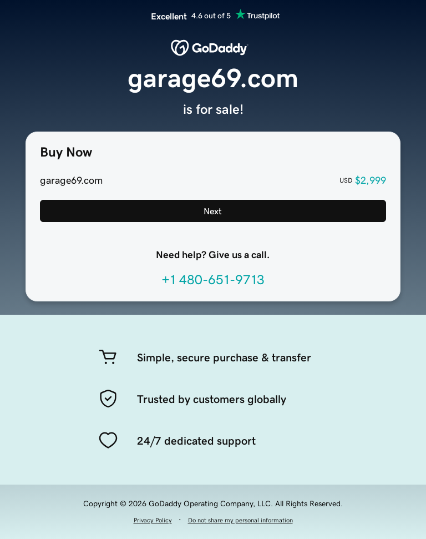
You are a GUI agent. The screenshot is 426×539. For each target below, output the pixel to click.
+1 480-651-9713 (213, 279)
